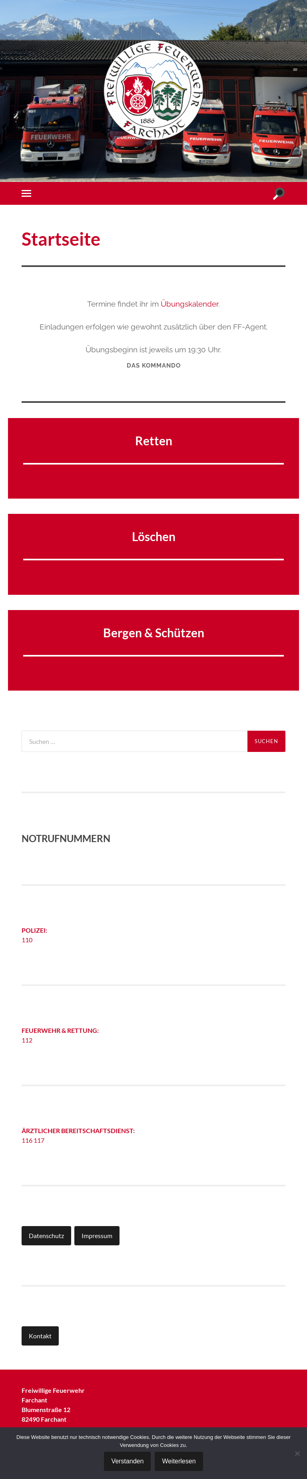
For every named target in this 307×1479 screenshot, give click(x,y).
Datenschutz (46, 1235)
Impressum (97, 1235)
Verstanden (127, 1461)
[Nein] (297, 1453)
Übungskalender (189, 303)
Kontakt (40, 1336)
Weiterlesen (178, 1461)
